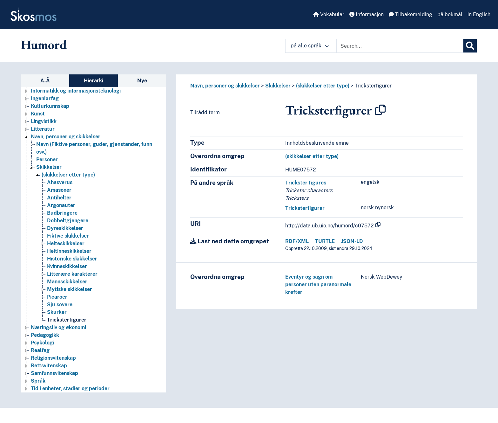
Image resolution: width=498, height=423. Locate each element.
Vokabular (328, 14)
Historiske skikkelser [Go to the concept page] (72, 259)
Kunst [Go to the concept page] (38, 114)
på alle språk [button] (310, 46)
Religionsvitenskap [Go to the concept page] (53, 358)
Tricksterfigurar (305, 208)
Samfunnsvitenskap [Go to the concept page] (54, 373)
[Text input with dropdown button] (399, 46)
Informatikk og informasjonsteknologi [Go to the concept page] (76, 91)
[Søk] (470, 46)
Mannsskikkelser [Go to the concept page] (67, 282)
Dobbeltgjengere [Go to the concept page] (67, 221)
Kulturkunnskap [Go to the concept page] (50, 106)
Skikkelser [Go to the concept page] (49, 167)
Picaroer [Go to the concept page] (57, 297)
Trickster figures (305, 183)
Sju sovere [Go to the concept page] (59, 305)
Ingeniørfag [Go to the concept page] (45, 98)
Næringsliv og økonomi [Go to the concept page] (58, 327)
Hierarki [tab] (93, 81)
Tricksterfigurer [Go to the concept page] (66, 320)
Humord (44, 44)
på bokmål (449, 14)
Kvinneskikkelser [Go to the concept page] (67, 266)
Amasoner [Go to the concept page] (59, 190)
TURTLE (325, 241)
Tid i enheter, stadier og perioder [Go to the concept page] (70, 388)
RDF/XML (297, 241)
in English (479, 14)
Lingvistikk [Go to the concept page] (44, 121)
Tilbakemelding (410, 14)
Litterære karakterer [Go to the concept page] (72, 274)
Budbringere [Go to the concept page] (62, 213)
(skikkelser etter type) (322, 86)
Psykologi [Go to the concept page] (42, 343)
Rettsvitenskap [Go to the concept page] (49, 366)
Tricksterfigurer (373, 86)
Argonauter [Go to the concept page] (61, 205)
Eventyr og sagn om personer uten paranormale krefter (318, 284)
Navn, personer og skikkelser (225, 86)
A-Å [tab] (45, 81)
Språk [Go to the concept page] (38, 381)
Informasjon (366, 14)
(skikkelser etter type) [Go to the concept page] (68, 175)
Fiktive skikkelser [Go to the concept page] (68, 236)
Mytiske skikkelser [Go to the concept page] (69, 289)
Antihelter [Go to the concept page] (59, 198)
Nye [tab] (142, 81)
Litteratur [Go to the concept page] (43, 129)
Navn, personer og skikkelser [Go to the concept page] (65, 137)
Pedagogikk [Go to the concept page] (45, 335)
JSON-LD (352, 241)
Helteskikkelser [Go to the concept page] (65, 243)
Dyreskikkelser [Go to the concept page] (65, 228)
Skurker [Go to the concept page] (57, 312)
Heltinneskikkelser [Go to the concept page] (69, 251)
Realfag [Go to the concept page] (40, 350)
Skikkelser (278, 86)
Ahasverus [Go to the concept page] (59, 182)
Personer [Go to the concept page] (47, 159)
